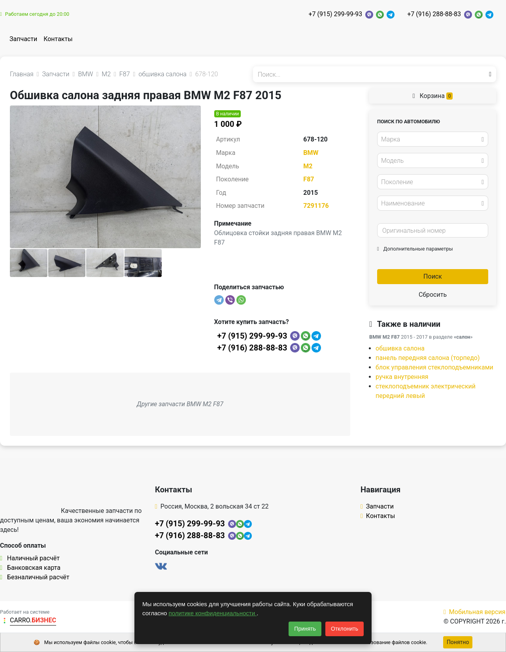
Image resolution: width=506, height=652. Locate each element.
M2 (307, 166)
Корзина (433, 96)
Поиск (432, 276)
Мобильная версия (475, 612)
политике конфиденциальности (213, 613)
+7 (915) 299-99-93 (335, 14)
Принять (305, 629)
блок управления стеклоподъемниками (434, 367)
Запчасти (23, 39)
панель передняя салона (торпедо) (428, 358)
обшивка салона (400, 348)
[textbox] (430, 139)
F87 (308, 179)
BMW (310, 152)
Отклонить (344, 629)
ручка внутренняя (402, 377)
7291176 (316, 205)
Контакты (57, 39)
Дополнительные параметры (415, 249)
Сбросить (433, 294)
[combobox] (433, 139)
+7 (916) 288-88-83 (434, 14)
